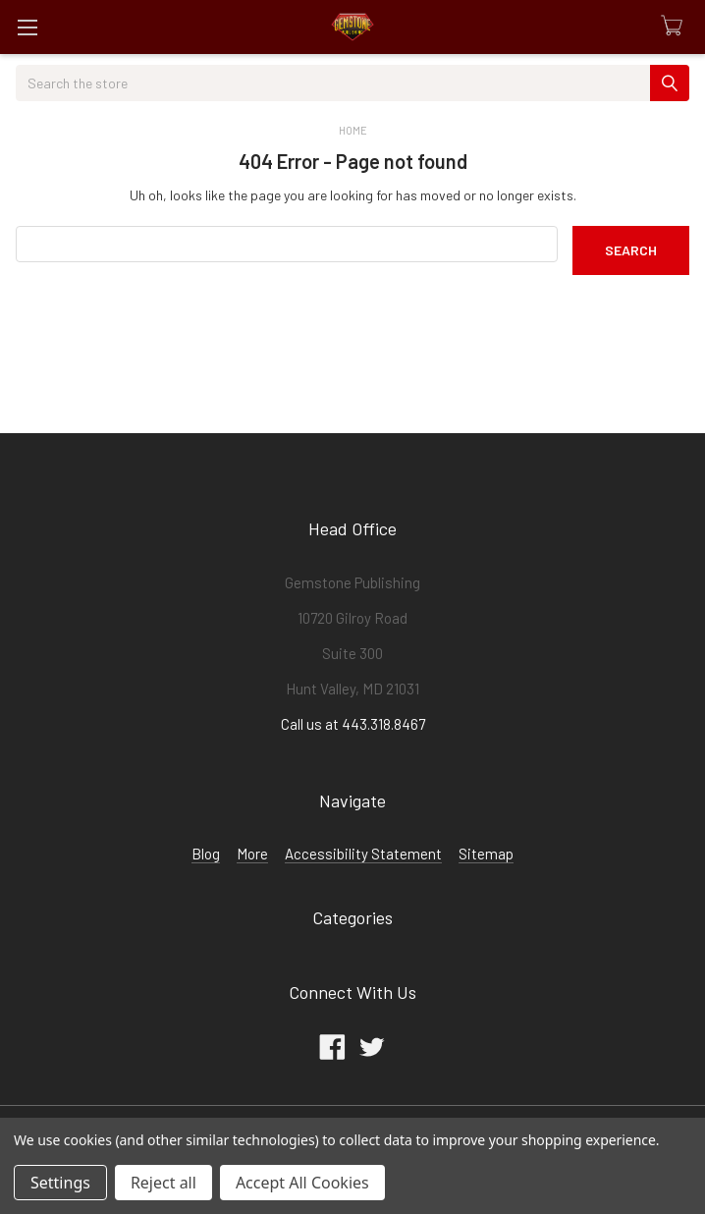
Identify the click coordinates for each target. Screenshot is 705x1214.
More (252, 853)
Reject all (163, 1182)
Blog (205, 853)
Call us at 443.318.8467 (353, 724)
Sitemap (486, 853)
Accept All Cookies (302, 1182)
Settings (60, 1182)
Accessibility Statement (363, 853)
